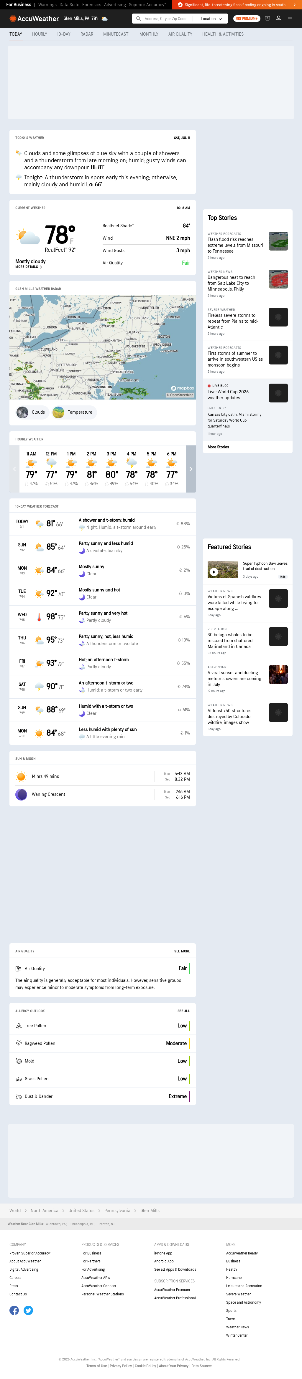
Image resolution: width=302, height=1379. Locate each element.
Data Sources (201, 1366)
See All (184, 1011)
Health (231, 1269)
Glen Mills (150, 1211)
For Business (18, 5)
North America (44, 1211)
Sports (231, 1310)
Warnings (47, 5)
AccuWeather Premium (172, 1289)
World (15, 1211)
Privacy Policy (121, 1366)
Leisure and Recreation (244, 1286)
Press (13, 1286)
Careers (15, 1277)
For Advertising (93, 1269)
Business (233, 1261)
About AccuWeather (25, 1261)
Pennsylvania (117, 1211)
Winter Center (236, 1335)
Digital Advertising (23, 1269)
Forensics (91, 5)
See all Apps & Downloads (175, 1269)
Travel (231, 1319)
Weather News (237, 1327)
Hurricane (234, 1277)
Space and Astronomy (243, 1302)
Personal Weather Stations (102, 1294)
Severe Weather (238, 1294)
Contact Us (18, 1294)
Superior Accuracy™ (147, 5)
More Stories (218, 447)
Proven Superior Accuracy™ (30, 1253)
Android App (164, 1261)
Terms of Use (97, 1366)
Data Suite (69, 5)
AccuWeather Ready (242, 1253)
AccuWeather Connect (98, 1286)
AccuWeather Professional (175, 1298)
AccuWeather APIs (95, 1277)
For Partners (91, 1261)
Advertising (115, 5)
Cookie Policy (146, 1366)
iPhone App (163, 1253)
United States (81, 1211)
